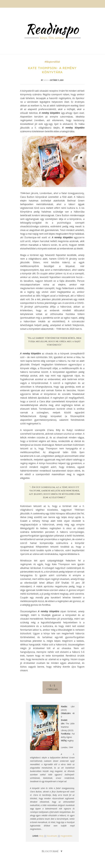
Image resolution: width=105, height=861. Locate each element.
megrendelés (66, 835)
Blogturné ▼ (52, 851)
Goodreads (52, 835)
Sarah (46, 80)
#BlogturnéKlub (52, 62)
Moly (41, 835)
